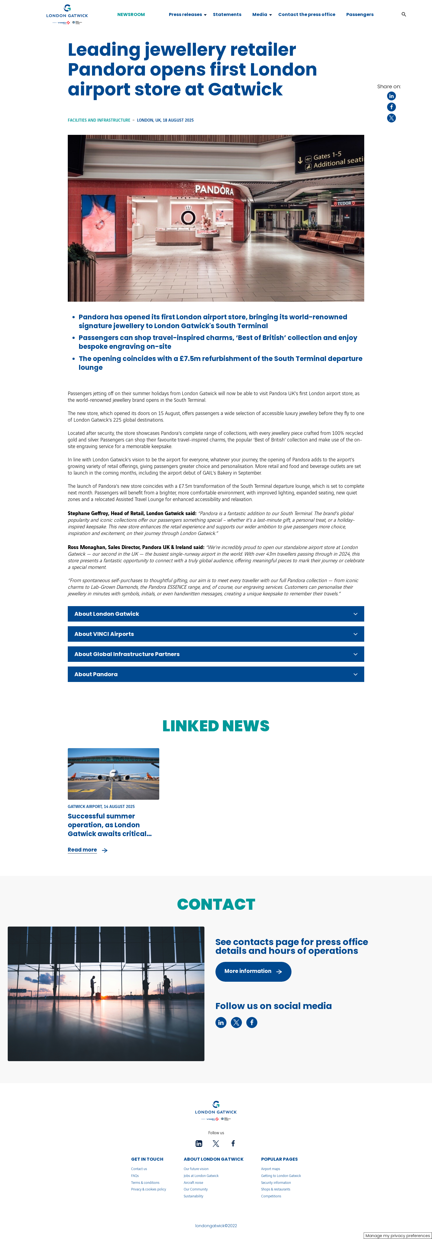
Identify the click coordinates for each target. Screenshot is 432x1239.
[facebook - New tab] (251, 1022)
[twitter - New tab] (236, 1022)
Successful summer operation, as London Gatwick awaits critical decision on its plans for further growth (108, 834)
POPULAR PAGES (279, 1159)
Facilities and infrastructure (99, 120)
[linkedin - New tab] (220, 1022)
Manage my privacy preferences (398, 1235)
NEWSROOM (131, 14)
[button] (404, 14)
